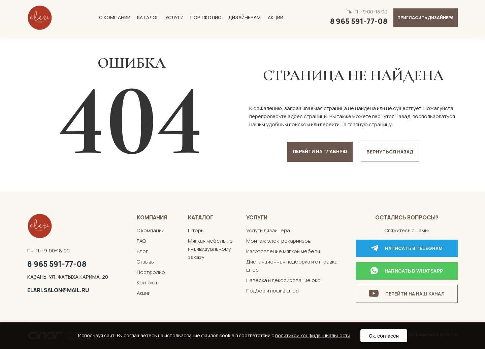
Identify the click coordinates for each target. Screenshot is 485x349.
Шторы (196, 230)
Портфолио (206, 17)
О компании (114, 17)
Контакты (148, 282)
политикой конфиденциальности (312, 335)
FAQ (141, 240)
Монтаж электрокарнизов (278, 240)
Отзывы (146, 261)
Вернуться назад (390, 151)
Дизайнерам (244, 17)
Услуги (174, 17)
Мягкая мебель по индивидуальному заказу (210, 248)
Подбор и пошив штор (272, 290)
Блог (142, 251)
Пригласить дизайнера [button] (425, 18)
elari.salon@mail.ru (58, 290)
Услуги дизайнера (268, 230)
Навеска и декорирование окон (285, 280)
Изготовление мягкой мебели (283, 251)
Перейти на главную (320, 151)
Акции (276, 17)
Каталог (148, 17)
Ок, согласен (384, 336)
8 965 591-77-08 (57, 264)
